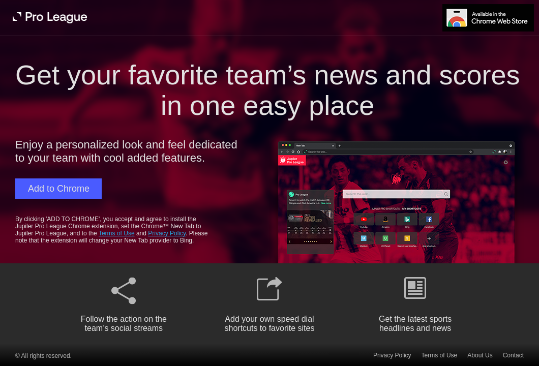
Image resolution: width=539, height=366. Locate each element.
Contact (513, 355)
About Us (479, 355)
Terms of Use (117, 233)
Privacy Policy (167, 233)
